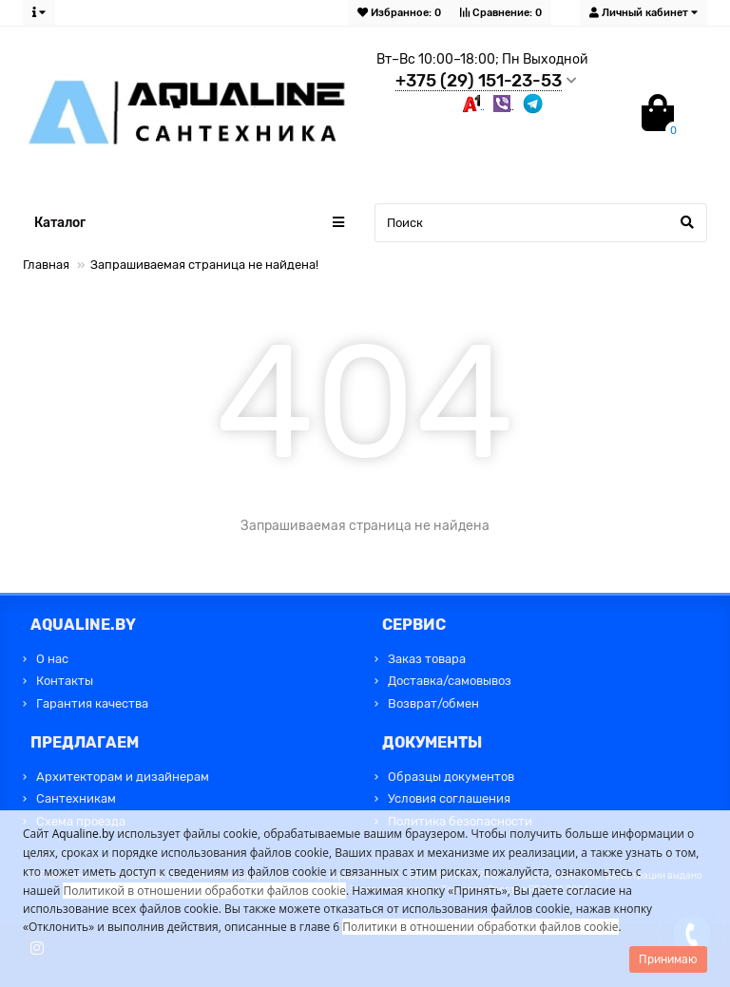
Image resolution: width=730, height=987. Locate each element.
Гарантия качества (92, 703)
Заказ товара (427, 659)
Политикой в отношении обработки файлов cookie (204, 891)
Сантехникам (76, 798)
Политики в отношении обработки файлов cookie (480, 927)
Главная (46, 264)
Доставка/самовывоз (449, 681)
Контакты (64, 681)
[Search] (541, 222)
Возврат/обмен (433, 703)
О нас (52, 659)
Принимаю (668, 959)
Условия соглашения (449, 798)
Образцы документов (451, 776)
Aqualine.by (83, 834)
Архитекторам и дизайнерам (122, 776)
